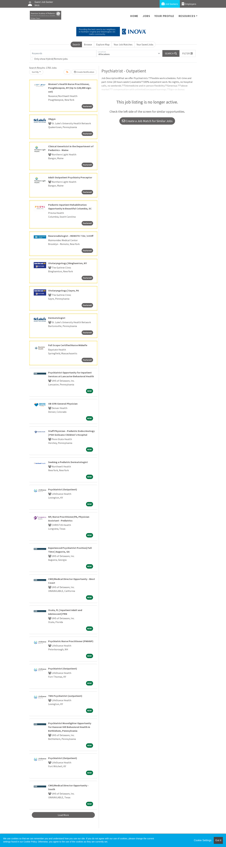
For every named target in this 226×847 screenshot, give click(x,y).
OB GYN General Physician (63, 403)
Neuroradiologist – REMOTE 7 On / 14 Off (70, 235)
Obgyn (52, 119)
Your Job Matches (123, 44)
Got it (218, 840)
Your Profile (164, 16)
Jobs (146, 16)
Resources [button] (187, 16)
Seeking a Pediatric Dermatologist (68, 462)
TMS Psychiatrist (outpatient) (65, 695)
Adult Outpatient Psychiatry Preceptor (70, 177)
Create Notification (84, 72)
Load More (63, 815)
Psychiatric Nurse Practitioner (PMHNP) (70, 641)
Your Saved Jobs (145, 44)
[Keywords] (63, 53)
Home (134, 16)
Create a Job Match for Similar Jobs (147, 121)
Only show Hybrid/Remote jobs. (51, 58)
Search (76, 44)
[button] (188, 53)
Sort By (35, 72)
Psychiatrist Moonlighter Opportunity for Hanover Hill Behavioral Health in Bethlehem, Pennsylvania (69, 727)
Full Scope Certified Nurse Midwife (67, 345)
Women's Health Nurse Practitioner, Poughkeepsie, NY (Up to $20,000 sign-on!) (70, 87)
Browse (88, 44)
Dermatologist (56, 317)
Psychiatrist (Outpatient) (62, 489)
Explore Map (103, 44)
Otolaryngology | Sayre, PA (63, 290)
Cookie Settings (202, 840)
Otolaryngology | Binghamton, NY (67, 263)
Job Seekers (169, 4)
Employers (189, 4)
